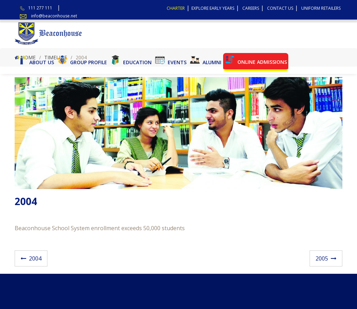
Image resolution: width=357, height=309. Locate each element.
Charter (176, 8)
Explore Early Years (212, 8)
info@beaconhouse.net (54, 16)
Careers (250, 8)
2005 (322, 258)
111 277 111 (40, 8)
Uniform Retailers (321, 8)
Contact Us (280, 8)
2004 (35, 258)
